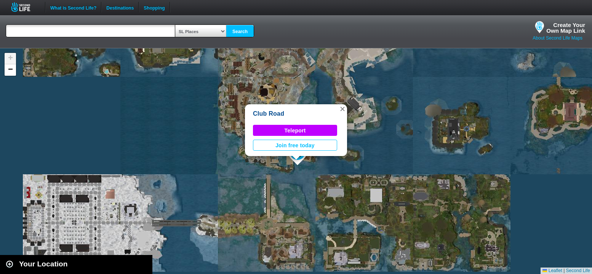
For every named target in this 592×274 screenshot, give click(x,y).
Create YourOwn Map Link (565, 28)
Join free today (295, 145)
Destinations (120, 7)
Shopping (154, 7)
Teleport (295, 130)
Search (240, 31)
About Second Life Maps (557, 38)
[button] (342, 108)
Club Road (268, 113)
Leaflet (552, 270)
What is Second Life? (73, 7)
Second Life (25, 7)
